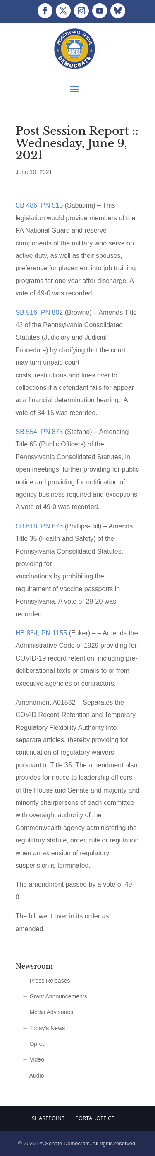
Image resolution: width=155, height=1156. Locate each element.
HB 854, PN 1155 (41, 633)
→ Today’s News (43, 1028)
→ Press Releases (46, 980)
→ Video (33, 1059)
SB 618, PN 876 (39, 526)
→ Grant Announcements (54, 996)
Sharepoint (48, 1118)
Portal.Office (94, 1118)
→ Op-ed (34, 1043)
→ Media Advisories (48, 1012)
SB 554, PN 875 (39, 431)
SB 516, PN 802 (39, 312)
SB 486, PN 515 (39, 205)
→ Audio (33, 1075)
